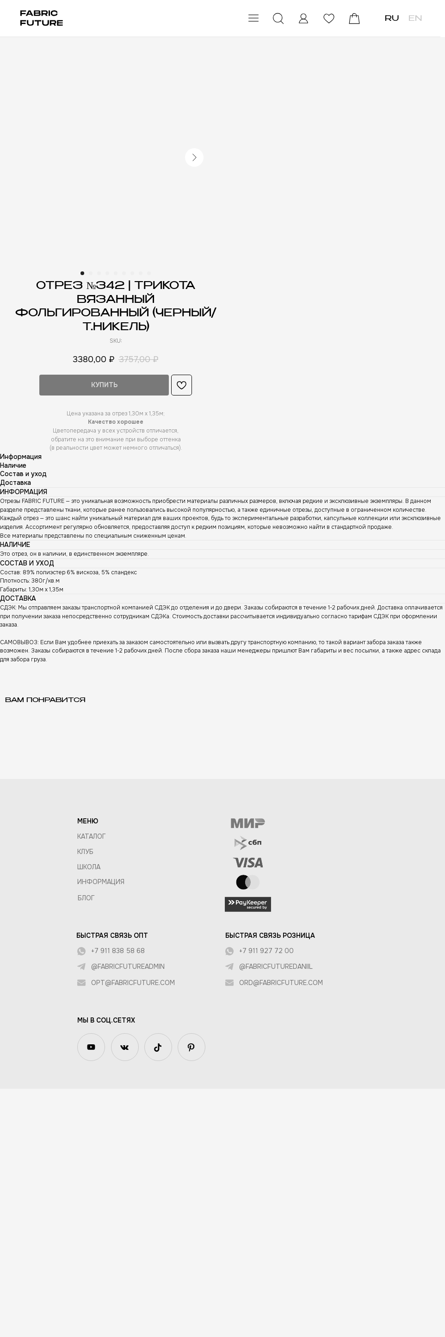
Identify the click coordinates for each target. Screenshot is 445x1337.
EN (415, 19)
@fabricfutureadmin (128, 966)
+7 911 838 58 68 (118, 951)
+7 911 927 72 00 (266, 951)
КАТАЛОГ (91, 836)
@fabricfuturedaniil (276, 966)
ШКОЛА (88, 867)
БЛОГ (86, 898)
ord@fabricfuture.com (281, 983)
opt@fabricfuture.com (133, 983)
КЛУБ (85, 851)
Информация (100, 882)
